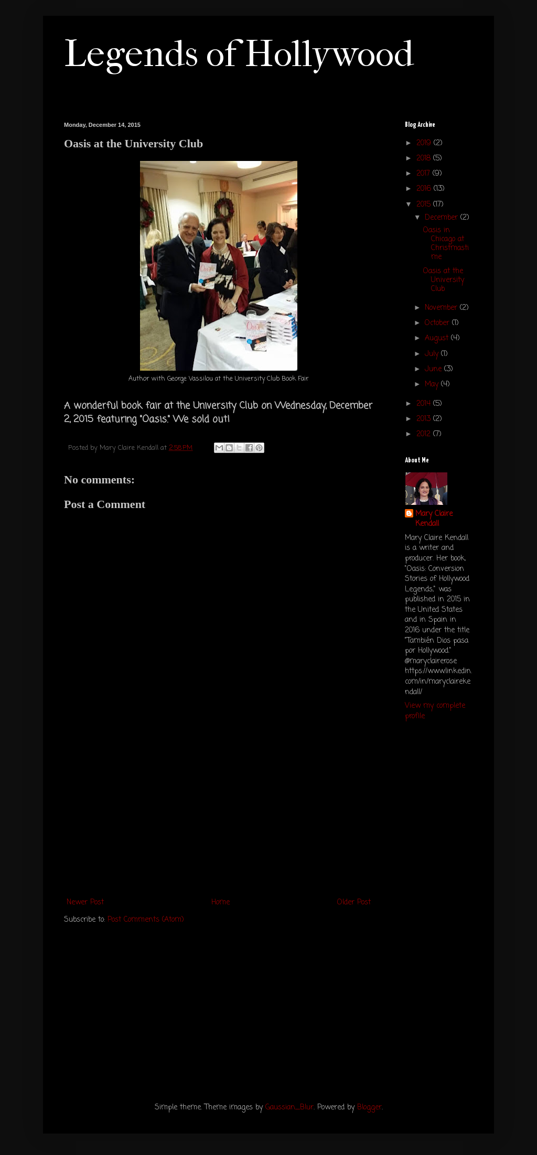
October (438, 323)
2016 (425, 189)
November (442, 308)
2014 (424, 403)
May (433, 384)
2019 (425, 143)
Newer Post (85, 902)
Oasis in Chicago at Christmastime (446, 243)
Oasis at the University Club (443, 280)
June (434, 369)
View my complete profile (435, 711)
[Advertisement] (218, 817)
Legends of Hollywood (239, 54)
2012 (424, 434)
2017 (424, 173)
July (433, 354)
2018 (424, 158)
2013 (424, 419)
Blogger (369, 1107)
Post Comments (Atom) (146, 919)
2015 (424, 204)
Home (220, 902)
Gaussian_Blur (289, 1107)
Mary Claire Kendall (434, 519)
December (442, 217)
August (438, 338)
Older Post (354, 902)
